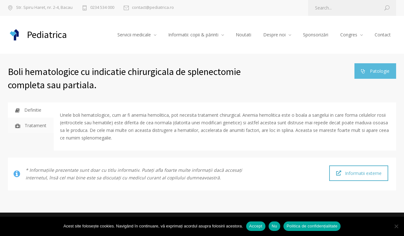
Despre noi (274, 35)
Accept (255, 226)
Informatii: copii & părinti (193, 35)
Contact (383, 35)
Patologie (375, 71)
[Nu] (396, 226)
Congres (348, 35)
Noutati (243, 35)
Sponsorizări (315, 35)
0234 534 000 (102, 7)
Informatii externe (359, 173)
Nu (274, 226)
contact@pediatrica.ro (153, 7)
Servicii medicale (134, 35)
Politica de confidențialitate (312, 226)
